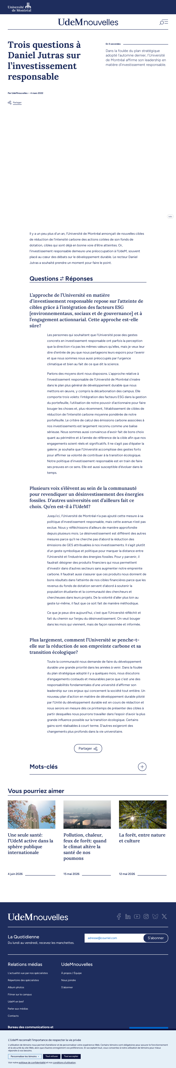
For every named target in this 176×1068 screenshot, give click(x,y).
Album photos (16, 989)
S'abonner (156, 940)
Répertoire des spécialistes (23, 982)
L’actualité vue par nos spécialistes (28, 975)
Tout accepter (71, 1056)
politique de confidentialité (32, 1062)
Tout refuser (51, 1056)
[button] (163, 22)
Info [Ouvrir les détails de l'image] (170, 219)
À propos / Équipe (71, 975)
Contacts (13, 1018)
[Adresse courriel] (114, 940)
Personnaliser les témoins (25, 1056)
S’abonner (67, 989)
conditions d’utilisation (64, 1062)
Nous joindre (68, 982)
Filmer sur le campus (20, 996)
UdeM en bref (16, 1003)
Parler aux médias (18, 1010)
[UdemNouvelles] (88, 22)
